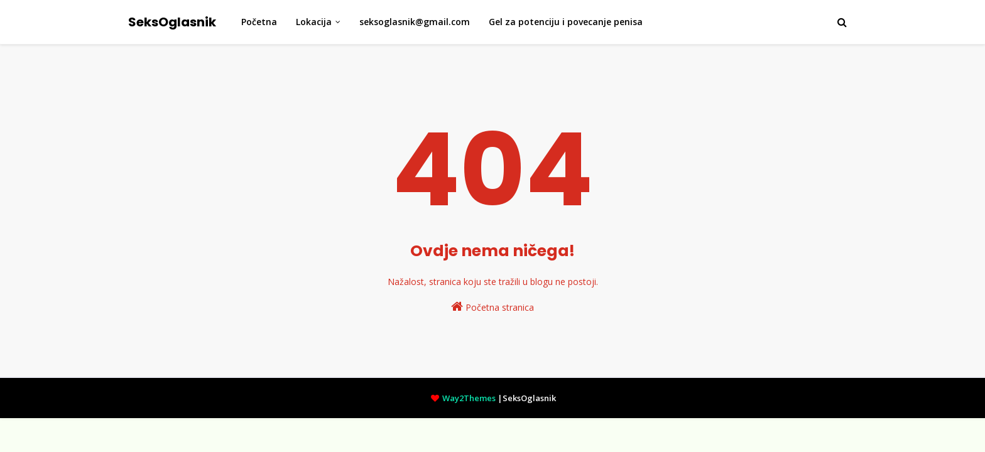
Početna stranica (492, 306)
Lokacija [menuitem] (314, 22)
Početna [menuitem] (259, 22)
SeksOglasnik (172, 22)
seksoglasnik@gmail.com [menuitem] (414, 22)
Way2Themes (469, 398)
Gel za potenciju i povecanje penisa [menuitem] (566, 22)
